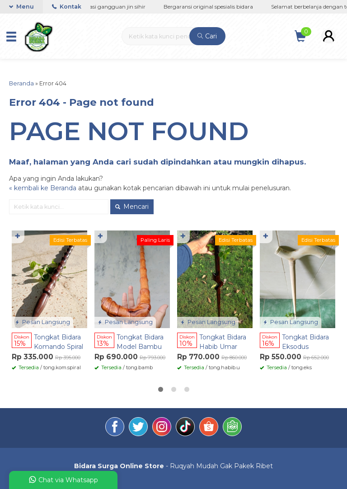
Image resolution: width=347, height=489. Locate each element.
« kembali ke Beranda (42, 188)
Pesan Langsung (42, 322)
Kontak (66, 6)
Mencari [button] (132, 206)
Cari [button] (207, 36)
